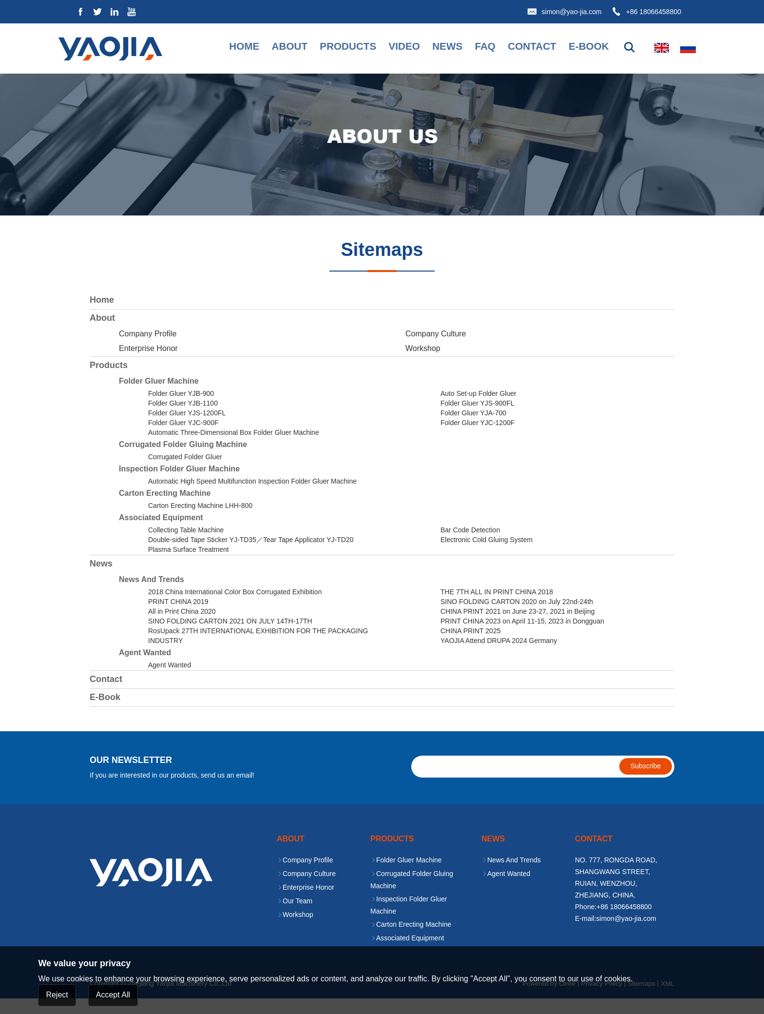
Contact (522, 47)
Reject (57, 995)
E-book (580, 47)
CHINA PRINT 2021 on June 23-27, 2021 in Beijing (517, 627)
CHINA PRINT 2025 (470, 646)
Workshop (422, 364)
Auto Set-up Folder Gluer (478, 409)
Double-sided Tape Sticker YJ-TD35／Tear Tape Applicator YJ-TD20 (251, 555)
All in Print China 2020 (182, 627)
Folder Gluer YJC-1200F (477, 438)
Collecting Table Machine (186, 545)
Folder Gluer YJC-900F (183, 438)
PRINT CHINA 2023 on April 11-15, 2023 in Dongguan (522, 637)
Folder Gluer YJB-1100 (183, 419)
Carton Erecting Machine (164, 509)
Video (390, 47)
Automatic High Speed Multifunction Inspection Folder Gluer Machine (252, 497)
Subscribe (645, 782)
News (435, 47)
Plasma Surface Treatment (188, 565)
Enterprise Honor (148, 364)
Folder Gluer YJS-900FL (477, 419)
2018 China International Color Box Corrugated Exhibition (235, 607)
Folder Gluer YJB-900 (181, 409)
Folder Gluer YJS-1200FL (187, 428)
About (271, 47)
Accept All (113, 995)
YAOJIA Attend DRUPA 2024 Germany (498, 656)
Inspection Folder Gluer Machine (179, 484)
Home (224, 47)
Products (332, 47)
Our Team (297, 917)
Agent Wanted (145, 668)
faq (473, 47)
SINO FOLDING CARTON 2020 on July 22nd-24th (516, 617)
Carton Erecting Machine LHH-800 (200, 521)
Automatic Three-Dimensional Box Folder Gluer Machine (233, 448)
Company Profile (147, 349)
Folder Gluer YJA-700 (473, 428)
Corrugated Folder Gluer (185, 472)
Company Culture (435, 349)
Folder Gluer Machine (159, 396)
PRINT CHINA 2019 (178, 617)
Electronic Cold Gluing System (486, 555)
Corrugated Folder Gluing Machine (183, 460)
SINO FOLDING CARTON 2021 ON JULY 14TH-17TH (230, 637)
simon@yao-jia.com (572, 12)
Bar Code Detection (470, 545)
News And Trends (151, 595)
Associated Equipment (161, 533)
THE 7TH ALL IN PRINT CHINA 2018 (496, 607)
